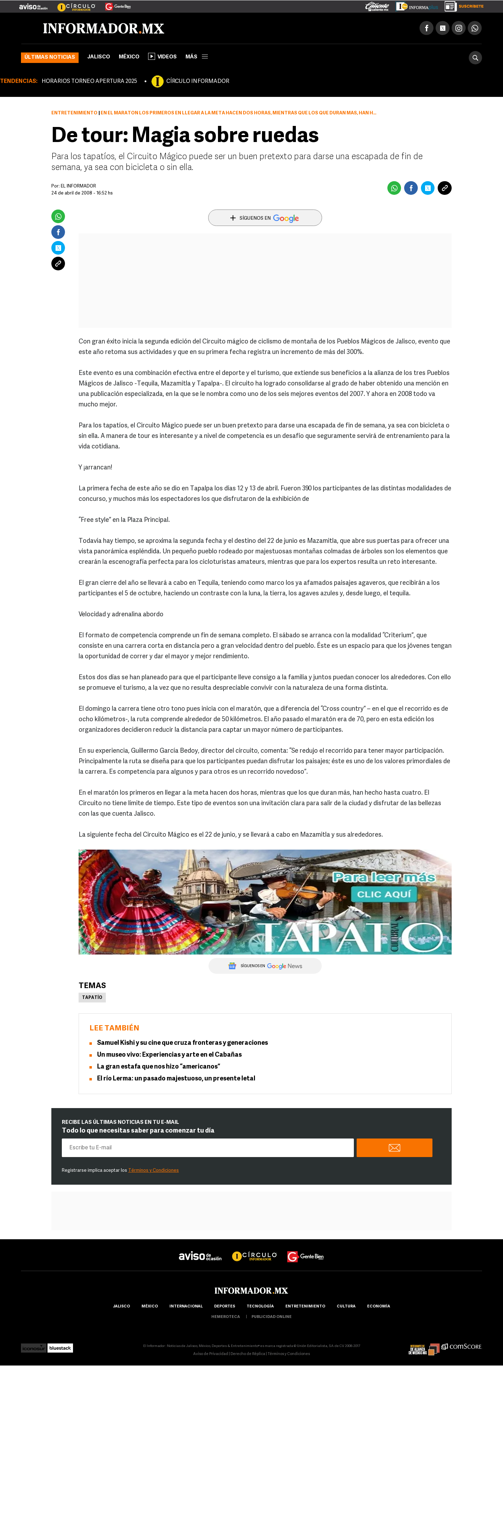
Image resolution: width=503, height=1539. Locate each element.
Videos (162, 56)
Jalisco (98, 57)
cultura (346, 1306)
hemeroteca (225, 1317)
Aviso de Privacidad (210, 1354)
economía (378, 1306)
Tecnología (260, 1306)
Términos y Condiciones (153, 1170)
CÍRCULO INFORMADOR (197, 81)
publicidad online (272, 1317)
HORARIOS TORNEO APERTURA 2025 (89, 81)
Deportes (224, 1306)
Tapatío (92, 998)
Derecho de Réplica (248, 1354)
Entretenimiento (74, 113)
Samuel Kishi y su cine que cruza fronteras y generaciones (182, 1043)
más (196, 57)
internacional (186, 1306)
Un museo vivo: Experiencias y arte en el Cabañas (169, 1055)
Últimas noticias (49, 57)
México (129, 57)
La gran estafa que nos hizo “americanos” (158, 1067)
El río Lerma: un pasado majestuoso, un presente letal (176, 1079)
